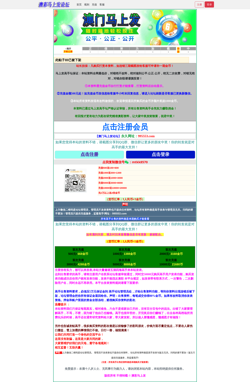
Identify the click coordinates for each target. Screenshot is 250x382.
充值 (94, 4)
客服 (102, 4)
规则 (86, 4)
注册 (199, 4)
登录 (209, 4)
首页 (79, 4)
